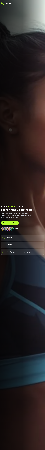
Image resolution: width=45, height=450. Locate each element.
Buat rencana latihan (9, 223)
